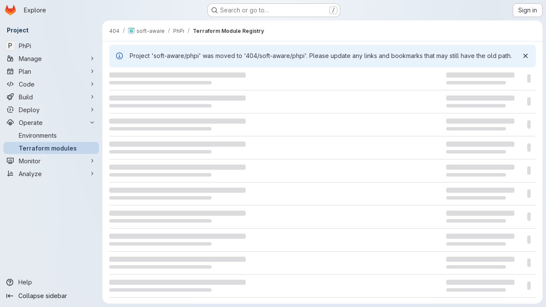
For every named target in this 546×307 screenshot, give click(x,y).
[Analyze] (51, 174)
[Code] (51, 84)
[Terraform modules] (51, 148)
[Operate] (51, 122)
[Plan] (51, 71)
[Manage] (51, 58)
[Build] (51, 97)
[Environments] (51, 135)
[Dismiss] (525, 56)
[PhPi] (51, 46)
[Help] (51, 282)
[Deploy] (51, 110)
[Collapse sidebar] (51, 296)
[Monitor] (51, 161)
